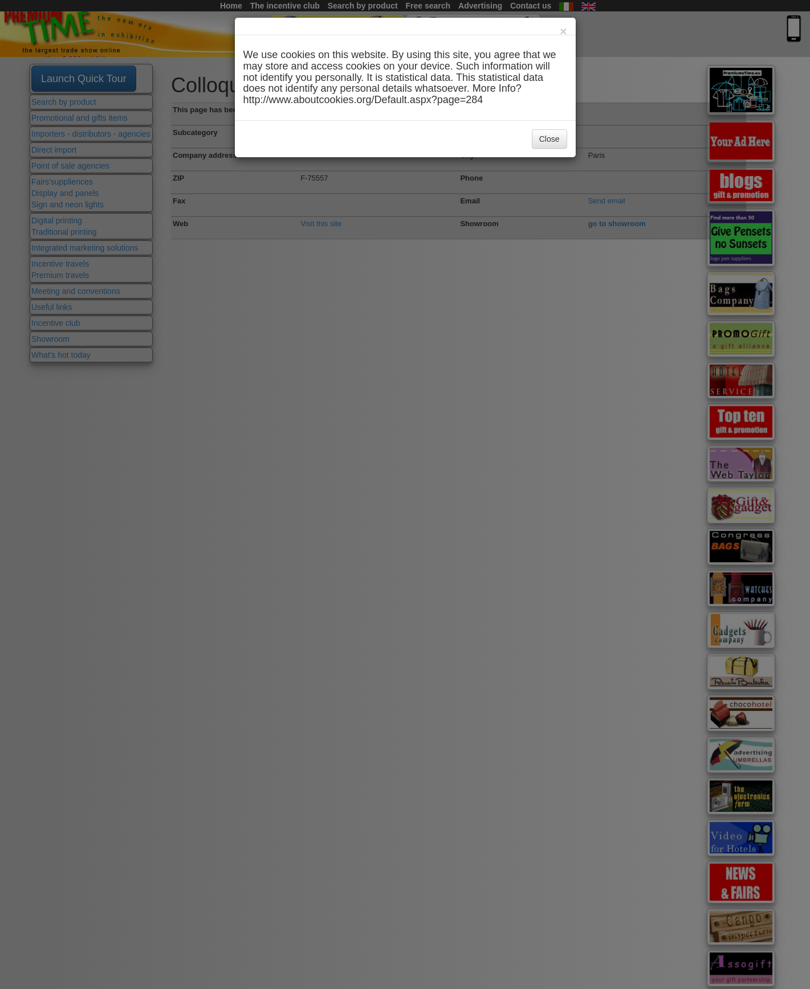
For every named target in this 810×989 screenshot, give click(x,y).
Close (549, 139)
